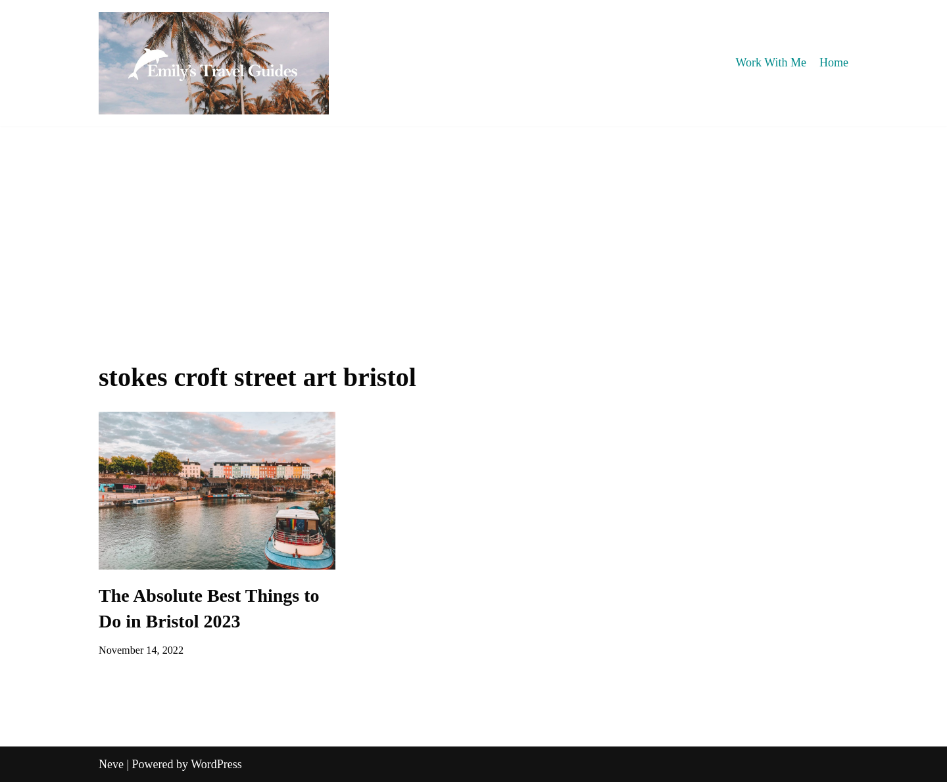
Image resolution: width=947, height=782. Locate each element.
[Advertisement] (473, 225)
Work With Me (771, 62)
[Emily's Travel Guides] (214, 63)
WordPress (216, 764)
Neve (111, 764)
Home (833, 62)
